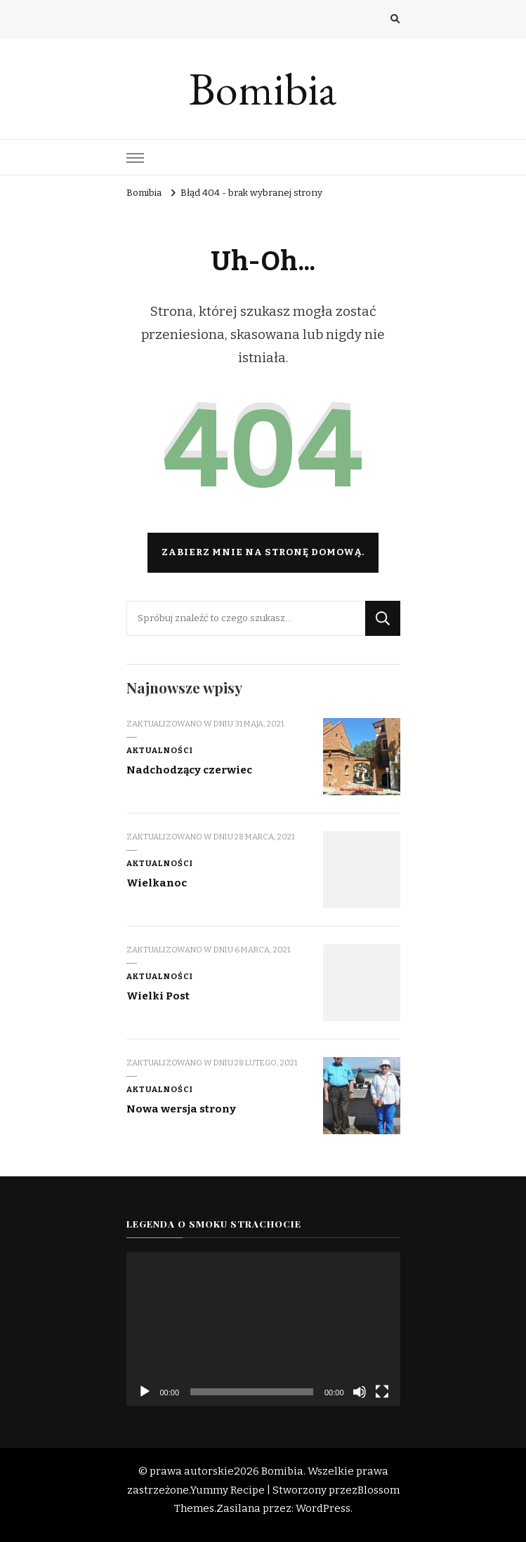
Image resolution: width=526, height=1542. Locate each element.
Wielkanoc (156, 883)
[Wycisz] (360, 1392)
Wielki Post (158, 996)
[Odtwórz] (145, 1392)
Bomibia (263, 89)
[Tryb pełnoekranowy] (382, 1392)
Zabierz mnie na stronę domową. (263, 552)
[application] (263, 1329)
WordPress (323, 1508)
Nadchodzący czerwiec (189, 770)
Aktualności (159, 750)
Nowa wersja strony (181, 1109)
